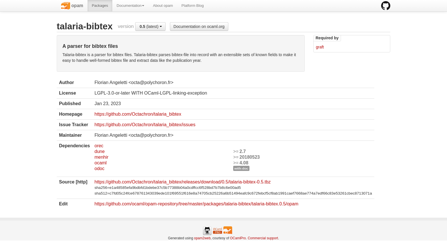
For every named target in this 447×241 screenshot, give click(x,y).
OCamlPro (238, 238)
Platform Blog (193, 5)
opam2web (202, 238)
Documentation (130, 5)
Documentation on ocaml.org (199, 26)
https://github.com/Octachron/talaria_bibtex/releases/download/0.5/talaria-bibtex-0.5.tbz (182, 181)
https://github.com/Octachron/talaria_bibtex (137, 114)
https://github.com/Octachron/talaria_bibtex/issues (144, 124)
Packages (100, 5)
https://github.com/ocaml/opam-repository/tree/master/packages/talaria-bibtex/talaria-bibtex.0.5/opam (196, 203)
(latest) (151, 26)
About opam (163, 5)
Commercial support (263, 238)
